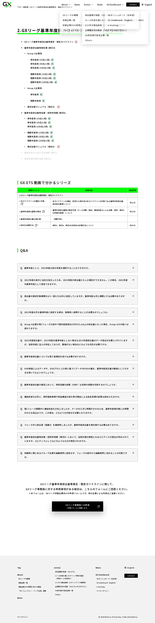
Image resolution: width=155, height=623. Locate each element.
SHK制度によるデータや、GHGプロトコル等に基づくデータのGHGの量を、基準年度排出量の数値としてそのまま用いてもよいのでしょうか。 (76, 379)
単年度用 (34, 103)
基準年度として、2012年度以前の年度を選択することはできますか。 (57, 276)
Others (58, 594)
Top (19, 567)
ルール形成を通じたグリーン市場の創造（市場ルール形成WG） (69, 577)
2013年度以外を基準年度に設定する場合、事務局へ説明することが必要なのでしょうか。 (66, 321)
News (77, 4)
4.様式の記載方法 (26, 234)
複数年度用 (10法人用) (41, 83)
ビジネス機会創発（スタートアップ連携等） (71, 582)
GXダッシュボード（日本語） (107, 579)
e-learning (101, 587)
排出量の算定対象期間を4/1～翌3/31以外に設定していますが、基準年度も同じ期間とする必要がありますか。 (74, 307)
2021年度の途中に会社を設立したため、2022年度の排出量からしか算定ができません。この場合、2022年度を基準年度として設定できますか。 (76, 290)
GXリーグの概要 (24, 579)
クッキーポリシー (103, 591)
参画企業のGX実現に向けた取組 (29, 587)
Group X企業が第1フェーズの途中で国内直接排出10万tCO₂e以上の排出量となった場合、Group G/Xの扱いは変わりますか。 (76, 335)
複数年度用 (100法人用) (41, 91)
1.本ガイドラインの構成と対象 (32, 210)
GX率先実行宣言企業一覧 (64, 590)
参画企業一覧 (23, 583)
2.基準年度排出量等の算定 (30, 220)
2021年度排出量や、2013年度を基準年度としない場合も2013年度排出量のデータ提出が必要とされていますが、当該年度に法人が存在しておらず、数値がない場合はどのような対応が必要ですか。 (76, 351)
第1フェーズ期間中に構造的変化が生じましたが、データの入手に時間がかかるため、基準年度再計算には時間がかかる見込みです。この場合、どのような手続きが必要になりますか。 (76, 419)
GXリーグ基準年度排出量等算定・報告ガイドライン (49, 50)
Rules (100, 4)
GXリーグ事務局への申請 (77, 515)
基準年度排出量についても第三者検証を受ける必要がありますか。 (55, 365)
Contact (133, 4)
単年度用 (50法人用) (40, 72)
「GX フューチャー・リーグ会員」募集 (32, 591)
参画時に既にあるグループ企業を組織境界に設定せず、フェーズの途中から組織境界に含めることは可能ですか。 (75, 463)
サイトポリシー (22, 617)
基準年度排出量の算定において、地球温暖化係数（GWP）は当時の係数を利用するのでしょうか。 (71, 393)
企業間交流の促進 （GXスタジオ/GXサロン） (71, 586)
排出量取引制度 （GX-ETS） (65, 572)
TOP (19, 16)
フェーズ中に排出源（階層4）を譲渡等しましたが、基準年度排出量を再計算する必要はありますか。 (72, 433)
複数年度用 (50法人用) (41, 87)
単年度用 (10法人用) (40, 68)
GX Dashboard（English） (107, 583)
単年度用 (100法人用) (40, 76)
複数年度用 (35, 109)
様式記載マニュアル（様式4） (41, 115)
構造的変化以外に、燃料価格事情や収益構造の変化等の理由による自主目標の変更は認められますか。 (72, 405)
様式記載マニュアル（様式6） (41, 155)
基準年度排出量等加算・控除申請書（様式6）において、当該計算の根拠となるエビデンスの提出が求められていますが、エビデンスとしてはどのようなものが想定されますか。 (76, 447)
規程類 (25, 16)
